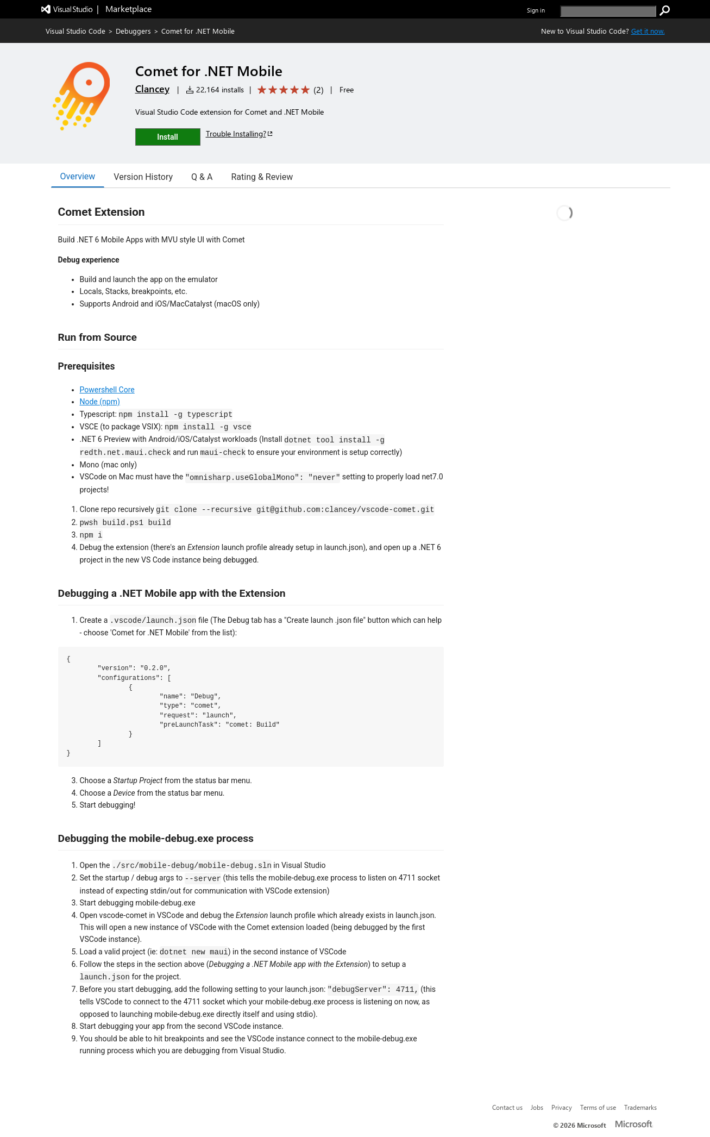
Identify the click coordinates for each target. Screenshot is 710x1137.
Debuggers (133, 30)
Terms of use (598, 1107)
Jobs (537, 1107)
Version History (143, 177)
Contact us (507, 1107)
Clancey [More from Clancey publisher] (152, 88)
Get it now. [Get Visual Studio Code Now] (648, 30)
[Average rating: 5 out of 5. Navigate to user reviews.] (288, 90)
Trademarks (640, 1107)
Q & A (201, 177)
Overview (78, 176)
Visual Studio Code (75, 30)
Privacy (561, 1107)
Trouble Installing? (240, 133)
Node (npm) (100, 401)
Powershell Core (107, 389)
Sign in (536, 10)
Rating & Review (262, 177)
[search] (608, 11)
